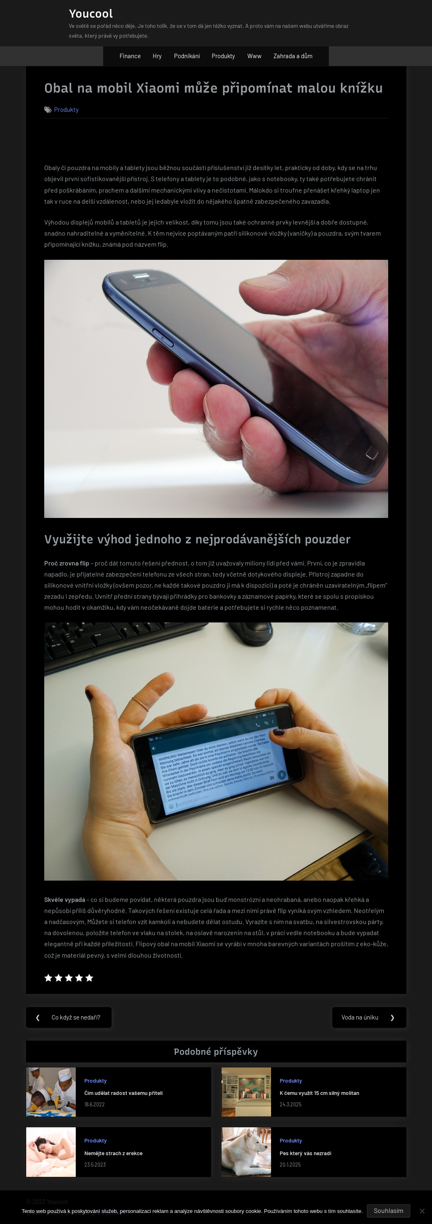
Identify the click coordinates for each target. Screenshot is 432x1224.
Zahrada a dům (293, 55)
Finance (130, 55)
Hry (157, 55)
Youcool (91, 13)
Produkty (223, 55)
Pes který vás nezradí (305, 1152)
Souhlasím (388, 1210)
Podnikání (187, 55)
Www (254, 55)
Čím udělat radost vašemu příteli (123, 1093)
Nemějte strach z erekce (113, 1152)
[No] (422, 1211)
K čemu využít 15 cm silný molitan (319, 1093)
